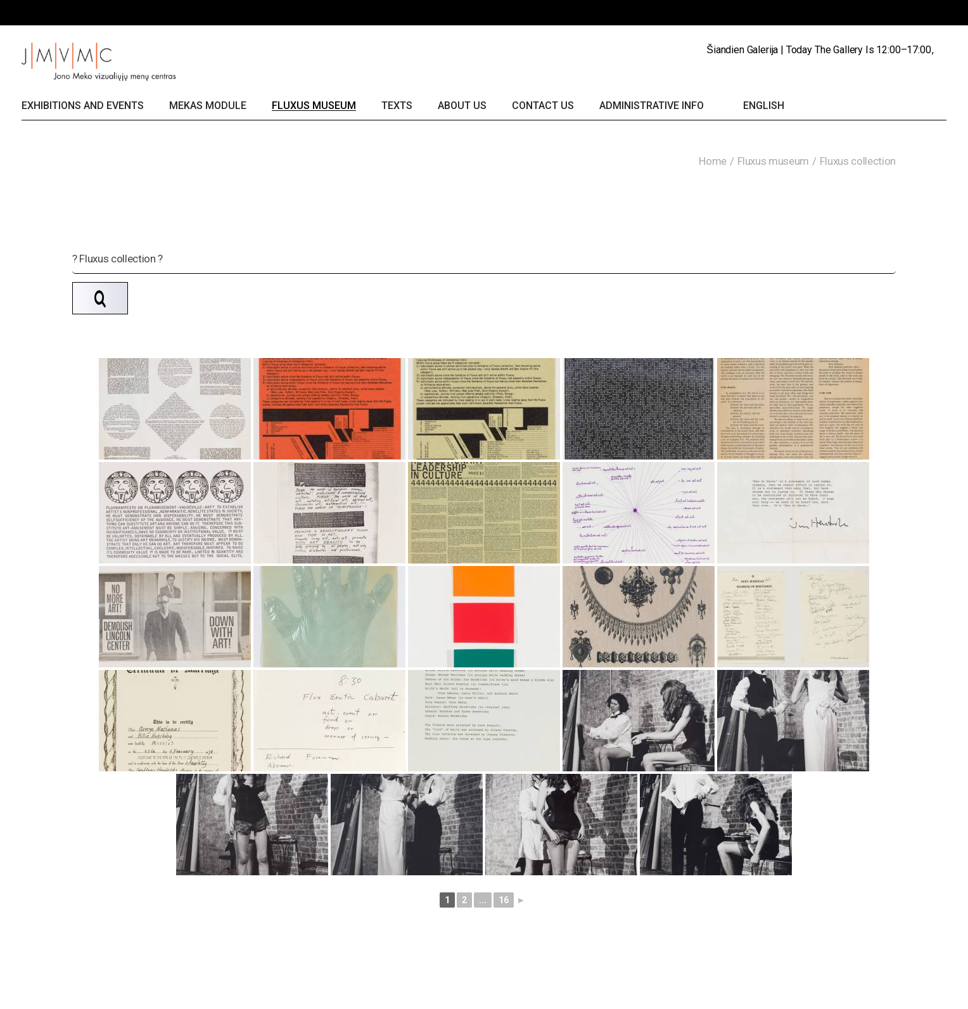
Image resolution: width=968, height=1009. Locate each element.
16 (504, 900)
